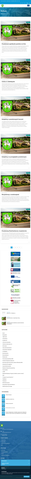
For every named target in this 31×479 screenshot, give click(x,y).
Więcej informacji (9, 473)
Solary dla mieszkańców (7, 347)
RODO (2, 453)
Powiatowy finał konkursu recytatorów (14, 231)
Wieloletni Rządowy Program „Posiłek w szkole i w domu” (13, 373)
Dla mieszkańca (5, 353)
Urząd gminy (5, 351)
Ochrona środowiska (6, 342)
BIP (2, 445)
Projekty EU (5, 340)
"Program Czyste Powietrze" (8, 377)
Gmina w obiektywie (8, 81)
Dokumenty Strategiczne (7, 364)
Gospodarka (5, 338)
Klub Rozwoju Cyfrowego (7, 386)
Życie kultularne (6, 355)
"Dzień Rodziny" (9, 394)
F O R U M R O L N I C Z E (10, 407)
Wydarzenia (5, 356)
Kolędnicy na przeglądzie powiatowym (14, 157)
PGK (3, 375)
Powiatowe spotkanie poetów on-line (14, 44)
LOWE (4, 371)
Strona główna (3, 13)
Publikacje (4, 378)
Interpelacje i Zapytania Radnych (9, 384)
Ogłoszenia (5, 336)
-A (20, 3)
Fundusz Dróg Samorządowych (8, 360)
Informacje (5, 345)
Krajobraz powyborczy (10, 399)
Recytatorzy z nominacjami (10, 194)
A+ (24, 3)
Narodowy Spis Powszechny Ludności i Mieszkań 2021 (13, 362)
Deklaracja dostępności (5, 455)
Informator (3, 450)
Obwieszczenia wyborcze (7, 344)
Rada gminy (5, 334)
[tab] (15, 461)
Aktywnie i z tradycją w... (11, 313)
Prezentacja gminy (4, 451)
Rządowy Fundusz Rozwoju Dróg (9, 367)
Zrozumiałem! (26, 476)
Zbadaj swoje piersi (9, 403)
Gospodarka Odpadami (7, 349)
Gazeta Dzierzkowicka (7, 366)
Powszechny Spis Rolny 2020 (8, 358)
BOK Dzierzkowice (6, 382)
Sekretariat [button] (4, 460)
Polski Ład (4, 380)
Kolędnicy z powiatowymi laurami (12, 119)
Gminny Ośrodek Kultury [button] (5, 464)
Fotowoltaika (5, 369)
